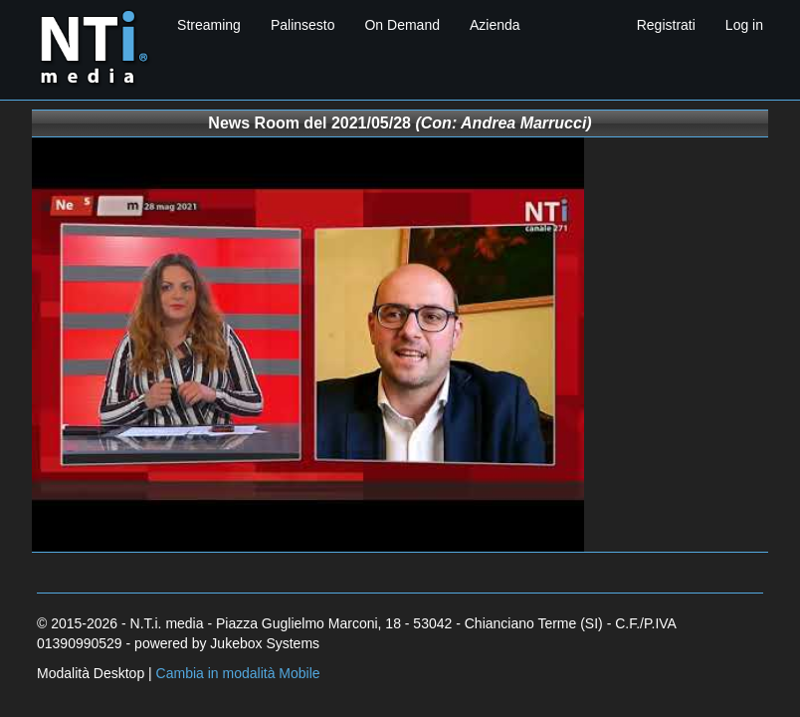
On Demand (401, 25)
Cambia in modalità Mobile (238, 673)
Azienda (495, 25)
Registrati (666, 25)
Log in (744, 25)
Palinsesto (303, 25)
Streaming (209, 25)
